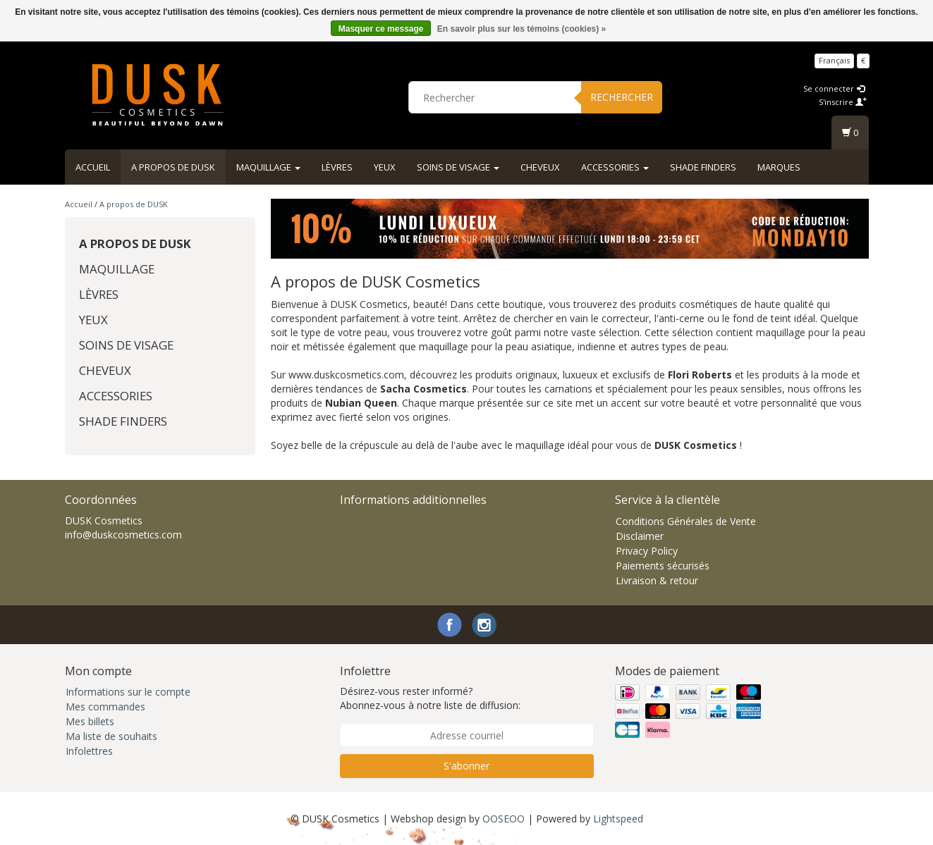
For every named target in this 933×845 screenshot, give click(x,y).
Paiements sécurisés (662, 565)
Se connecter (834, 88)
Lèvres (337, 167)
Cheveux (540, 167)
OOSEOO (503, 818)
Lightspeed (618, 818)
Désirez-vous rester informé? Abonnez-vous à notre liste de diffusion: (430, 698)
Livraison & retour (657, 580)
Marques (778, 167)
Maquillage (268, 167)
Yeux (385, 167)
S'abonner (466, 765)
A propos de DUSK (173, 167)
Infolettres (89, 751)
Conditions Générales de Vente (686, 521)
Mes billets (90, 721)
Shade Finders (703, 167)
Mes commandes (105, 706)
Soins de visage (458, 167)
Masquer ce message (381, 29)
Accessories (615, 167)
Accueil (92, 167)
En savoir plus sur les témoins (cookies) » (521, 29)
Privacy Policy (647, 550)
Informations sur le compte (128, 691)
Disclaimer (640, 536)
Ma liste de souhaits (111, 736)
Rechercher (621, 97)
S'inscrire (843, 102)
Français (834, 60)
